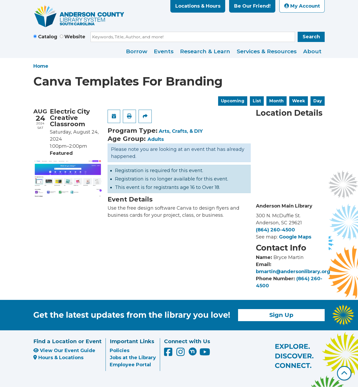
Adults (156, 139)
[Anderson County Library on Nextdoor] (192, 351)
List (257, 100)
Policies (119, 350)
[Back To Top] (344, 373)
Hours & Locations (58, 358)
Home (40, 66)
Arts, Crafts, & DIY (181, 131)
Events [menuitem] (163, 51)
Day (317, 100)
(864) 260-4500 (275, 230)
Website (74, 37)
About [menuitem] (312, 51)
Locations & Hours (197, 6)
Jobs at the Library (133, 358)
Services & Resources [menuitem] (267, 51)
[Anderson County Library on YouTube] (204, 354)
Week (298, 100)
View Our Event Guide (64, 350)
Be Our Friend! (252, 6)
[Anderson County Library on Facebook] (169, 354)
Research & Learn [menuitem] (205, 51)
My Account (302, 6)
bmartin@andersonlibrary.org (293, 271)
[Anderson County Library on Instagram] (181, 354)
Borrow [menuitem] (136, 51)
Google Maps (295, 237)
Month (276, 100)
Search (311, 37)
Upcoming (232, 100)
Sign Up (281, 315)
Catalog (47, 37)
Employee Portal (130, 365)
